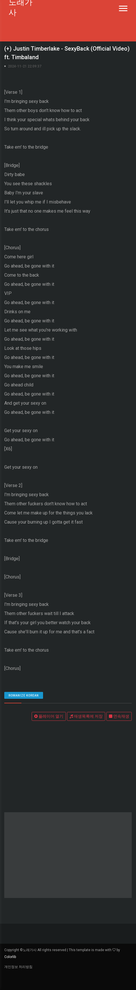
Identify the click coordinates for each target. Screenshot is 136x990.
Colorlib (10, 957)
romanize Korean (24, 695)
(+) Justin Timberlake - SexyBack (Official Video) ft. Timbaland (67, 53)
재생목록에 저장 (86, 716)
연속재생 (119, 716)
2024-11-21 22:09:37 (24, 66)
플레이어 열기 (48, 716)
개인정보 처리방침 (18, 967)
